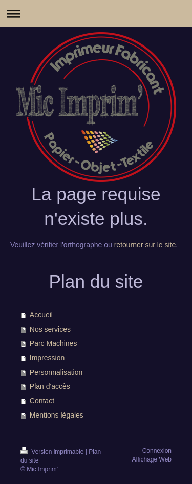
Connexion (157, 450)
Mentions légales (56, 415)
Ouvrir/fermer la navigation (96, 14)
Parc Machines (53, 343)
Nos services (50, 329)
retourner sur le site (145, 245)
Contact (42, 401)
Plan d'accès (50, 386)
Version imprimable (53, 451)
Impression (47, 358)
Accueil (41, 315)
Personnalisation (56, 372)
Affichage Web (152, 459)
